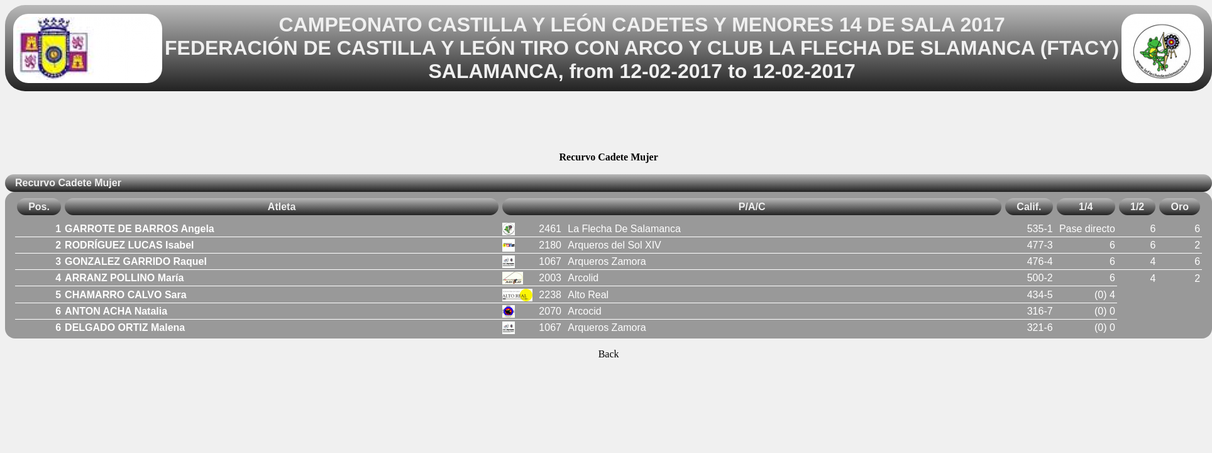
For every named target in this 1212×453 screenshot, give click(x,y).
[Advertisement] (608, 123)
